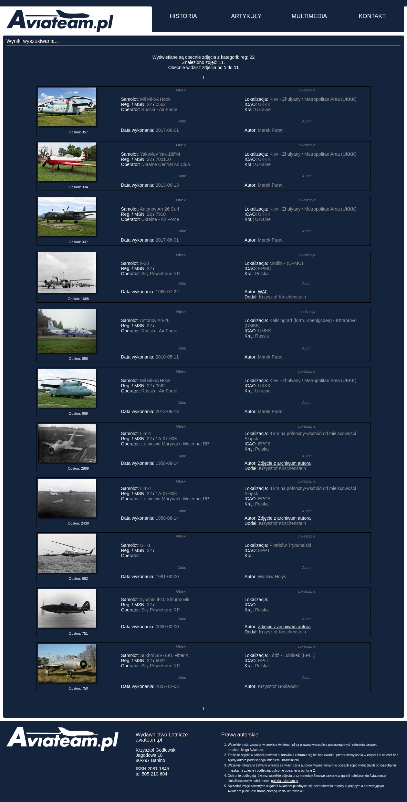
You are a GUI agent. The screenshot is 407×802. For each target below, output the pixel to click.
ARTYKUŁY (246, 16)
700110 (163, 159)
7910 (161, 214)
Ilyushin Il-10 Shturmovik (165, 599)
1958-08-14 (167, 463)
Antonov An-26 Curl (159, 209)
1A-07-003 (166, 438)
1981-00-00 (167, 576)
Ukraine (263, 109)
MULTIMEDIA (309, 16)
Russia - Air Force (159, 109)
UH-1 (145, 545)
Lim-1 (145, 433)
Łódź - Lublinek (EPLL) (292, 655)
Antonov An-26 (155, 320)
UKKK (264, 104)
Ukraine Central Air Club (165, 164)
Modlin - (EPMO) (286, 263)
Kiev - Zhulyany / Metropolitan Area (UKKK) (312, 99)
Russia (262, 336)
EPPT (264, 550)
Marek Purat (270, 130)
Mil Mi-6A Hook (155, 99)
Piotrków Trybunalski (290, 545)
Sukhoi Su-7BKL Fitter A (164, 655)
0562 (161, 104)
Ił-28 (144, 263)
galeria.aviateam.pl (284, 781)
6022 (161, 660)
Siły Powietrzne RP (160, 273)
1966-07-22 (167, 291)
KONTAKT (372, 16)
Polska (262, 273)
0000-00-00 (167, 626)
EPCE (264, 443)
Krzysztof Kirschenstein (282, 296)
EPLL (263, 660)
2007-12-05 (167, 686)
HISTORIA (183, 16)
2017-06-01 (167, 130)
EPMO (264, 268)
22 (149, 104)
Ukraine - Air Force (160, 219)
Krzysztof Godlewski (278, 686)
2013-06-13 (167, 185)
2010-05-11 (167, 356)
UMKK (264, 330)
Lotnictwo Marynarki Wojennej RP (175, 443)
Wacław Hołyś (272, 576)
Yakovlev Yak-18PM (160, 154)
